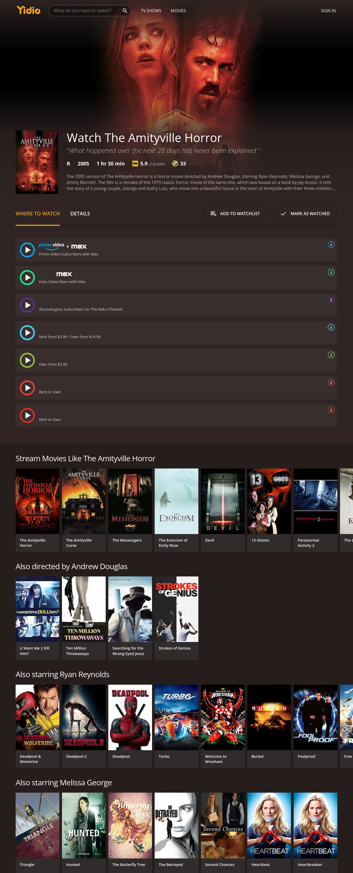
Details (80, 213)
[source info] (330, 244)
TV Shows (151, 11)
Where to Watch (38, 213)
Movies (178, 11)
